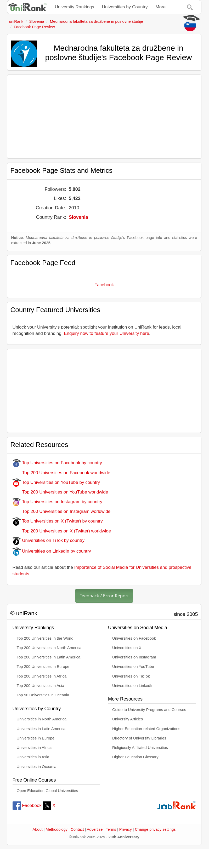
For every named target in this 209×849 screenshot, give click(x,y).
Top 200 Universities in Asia (40, 686)
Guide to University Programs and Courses (149, 710)
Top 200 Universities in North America (49, 648)
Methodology (57, 829)
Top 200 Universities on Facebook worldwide (61, 472)
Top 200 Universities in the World (45, 638)
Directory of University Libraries (139, 738)
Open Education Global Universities (47, 791)
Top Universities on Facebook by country (57, 462)
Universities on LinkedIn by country (52, 551)
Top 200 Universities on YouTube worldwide (60, 492)
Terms (111, 829)
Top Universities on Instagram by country (58, 501)
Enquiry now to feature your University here (106, 333)
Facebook (104, 284)
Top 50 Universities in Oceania (43, 695)
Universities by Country (125, 6)
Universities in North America (42, 719)
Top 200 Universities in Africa (42, 676)
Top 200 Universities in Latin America (49, 657)
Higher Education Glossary (135, 757)
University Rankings (74, 6)
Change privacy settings (155, 829)
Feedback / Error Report (104, 596)
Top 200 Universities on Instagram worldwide (62, 511)
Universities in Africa (34, 747)
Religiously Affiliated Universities (140, 747)
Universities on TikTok (131, 676)
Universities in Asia (33, 757)
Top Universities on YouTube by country (56, 482)
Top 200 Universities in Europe (43, 666)
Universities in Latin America (41, 729)
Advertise (95, 829)
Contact (77, 829)
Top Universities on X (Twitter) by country (58, 521)
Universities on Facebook (134, 638)
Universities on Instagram (134, 657)
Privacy (125, 829)
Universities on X (127, 648)
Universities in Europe (36, 738)
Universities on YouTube (133, 666)
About (37, 829)
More (161, 6)
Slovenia (78, 217)
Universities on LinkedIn (133, 686)
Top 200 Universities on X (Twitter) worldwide (62, 531)
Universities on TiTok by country (49, 540)
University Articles (127, 719)
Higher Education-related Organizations (146, 729)
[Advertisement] (104, 116)
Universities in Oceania (37, 767)
